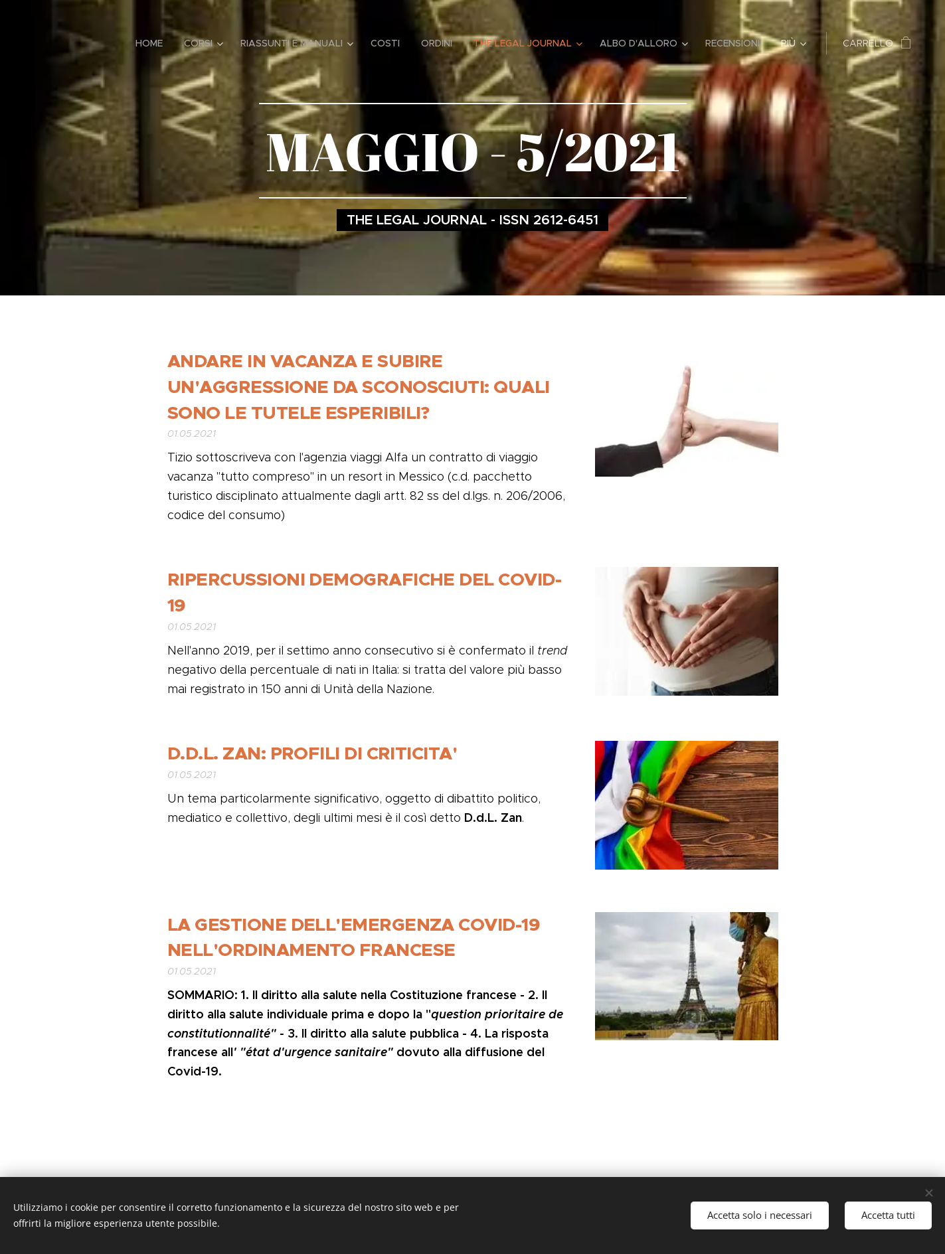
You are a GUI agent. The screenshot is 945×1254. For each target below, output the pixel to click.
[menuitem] (152, 43)
